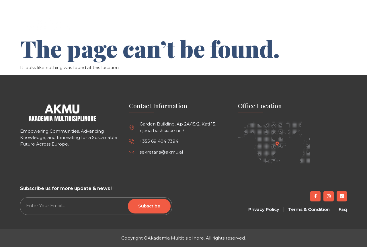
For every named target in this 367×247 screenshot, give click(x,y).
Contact (287, 23)
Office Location (260, 105)
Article (186, 23)
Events (209, 23)
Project (233, 23)
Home (163, 23)
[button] (341, 6)
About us (260, 23)
